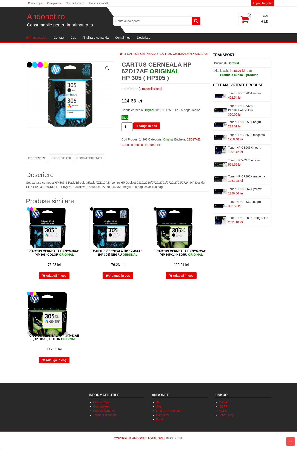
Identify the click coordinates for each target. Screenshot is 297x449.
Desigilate (143, 37)
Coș (73, 37)
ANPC (223, 410)
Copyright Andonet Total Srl (139, 438)
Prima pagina (36, 37)
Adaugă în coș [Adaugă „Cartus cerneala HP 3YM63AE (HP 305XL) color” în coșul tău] (56, 360)
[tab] (37, 158)
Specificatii (61, 158)
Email (160, 419)
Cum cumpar (35, 3)
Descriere (37, 158)
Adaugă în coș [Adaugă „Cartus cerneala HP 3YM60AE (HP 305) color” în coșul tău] (56, 275)
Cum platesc (54, 3)
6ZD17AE (193, 139)
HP (159, 145)
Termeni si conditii (99, 3)
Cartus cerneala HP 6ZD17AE (184, 53)
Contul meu (123, 37)
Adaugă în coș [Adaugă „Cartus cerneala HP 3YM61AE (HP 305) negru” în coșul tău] (119, 275)
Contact (59, 37)
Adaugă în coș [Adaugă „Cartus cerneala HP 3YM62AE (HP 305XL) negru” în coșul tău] (183, 275)
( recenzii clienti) (150, 88)
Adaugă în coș (146, 126)
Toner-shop (226, 415)
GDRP (223, 406)
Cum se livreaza (75, 3)
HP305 (150, 145)
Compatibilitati (89, 158)
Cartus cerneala (141, 53)
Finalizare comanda (95, 37)
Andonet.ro (46, 16)
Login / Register (262, 3)
